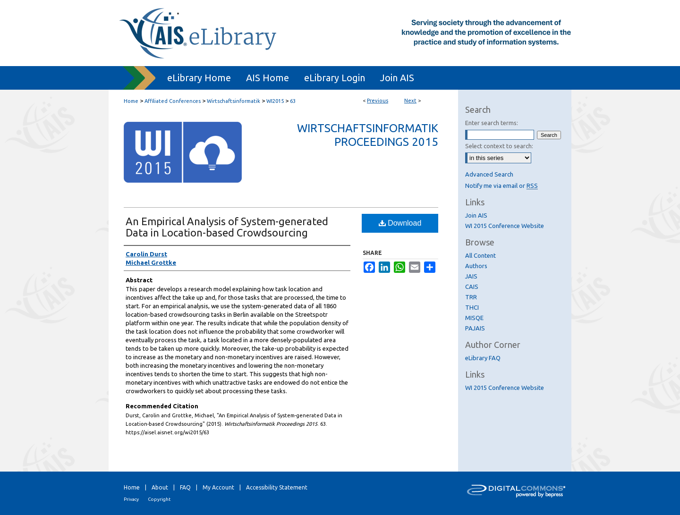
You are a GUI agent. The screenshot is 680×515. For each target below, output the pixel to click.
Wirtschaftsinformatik (233, 101)
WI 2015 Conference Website (504, 225)
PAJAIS (475, 328)
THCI (472, 307)
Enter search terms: (491, 122)
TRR (471, 297)
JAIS (471, 276)
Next (410, 100)
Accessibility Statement (276, 487)
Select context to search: (499, 146)
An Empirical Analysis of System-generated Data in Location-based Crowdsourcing (227, 226)
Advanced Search (489, 174)
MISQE (474, 317)
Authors (476, 265)
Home (131, 101)
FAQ (185, 487)
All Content (480, 255)
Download (400, 223)
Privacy (131, 499)
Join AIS (476, 215)
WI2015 (275, 101)
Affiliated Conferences (172, 101)
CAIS (471, 286)
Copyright (159, 499)
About (160, 487)
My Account (218, 487)
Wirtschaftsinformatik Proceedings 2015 (367, 135)
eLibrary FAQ (483, 358)
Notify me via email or (501, 185)
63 (293, 101)
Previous (377, 100)
